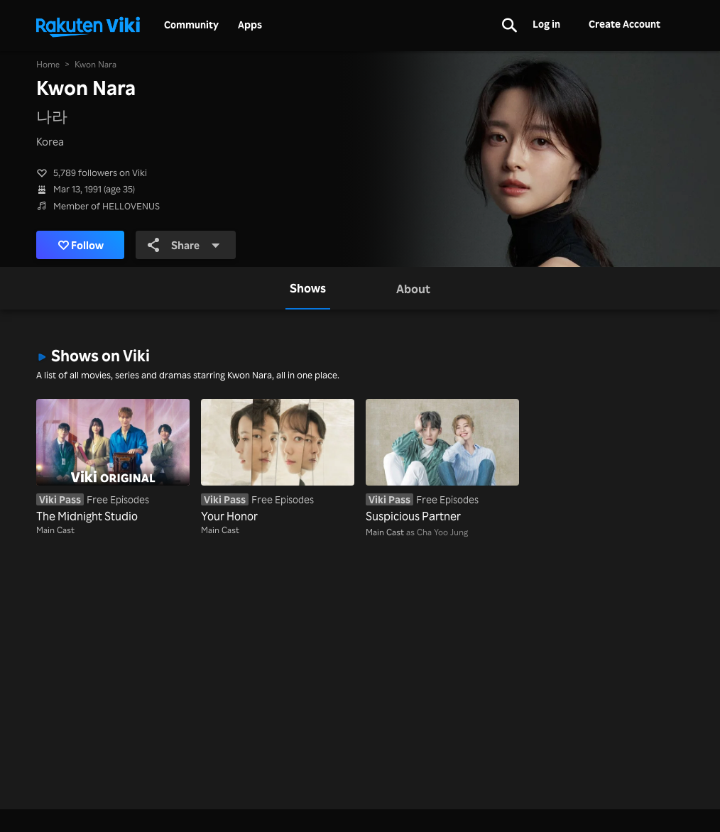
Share (184, 245)
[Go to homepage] (88, 25)
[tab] (307, 288)
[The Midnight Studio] (113, 462)
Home (48, 64)
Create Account (624, 24)
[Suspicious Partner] (442, 462)
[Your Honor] (277, 462)
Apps (250, 25)
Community (191, 25)
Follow (81, 245)
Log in (546, 24)
